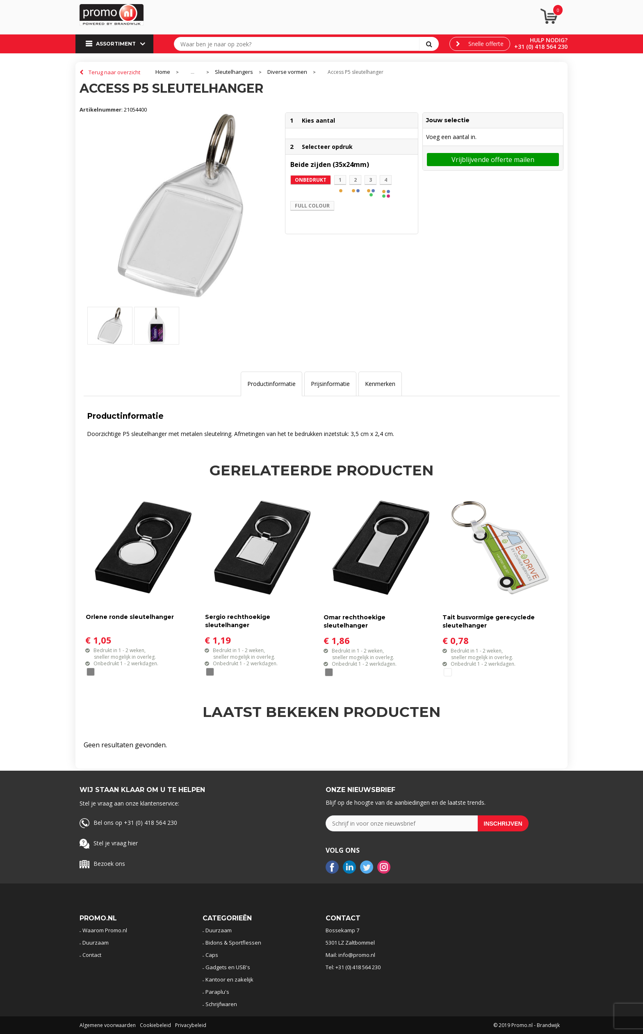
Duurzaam (95, 942)
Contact (91, 955)
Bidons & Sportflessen (233, 942)
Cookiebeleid (155, 1025)
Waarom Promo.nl (104, 930)
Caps (211, 955)
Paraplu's (217, 991)
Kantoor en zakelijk (229, 979)
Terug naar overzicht (114, 72)
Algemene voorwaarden (108, 1025)
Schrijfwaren (221, 1004)
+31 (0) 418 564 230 (541, 46)
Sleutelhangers (234, 72)
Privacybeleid (190, 1025)
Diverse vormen (287, 72)
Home (162, 72)
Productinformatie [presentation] (271, 384)
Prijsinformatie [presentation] (330, 384)
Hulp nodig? (549, 40)
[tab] (271, 384)
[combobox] (298, 44)
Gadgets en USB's (227, 967)
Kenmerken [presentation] (380, 384)
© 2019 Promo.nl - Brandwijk (526, 1025)
